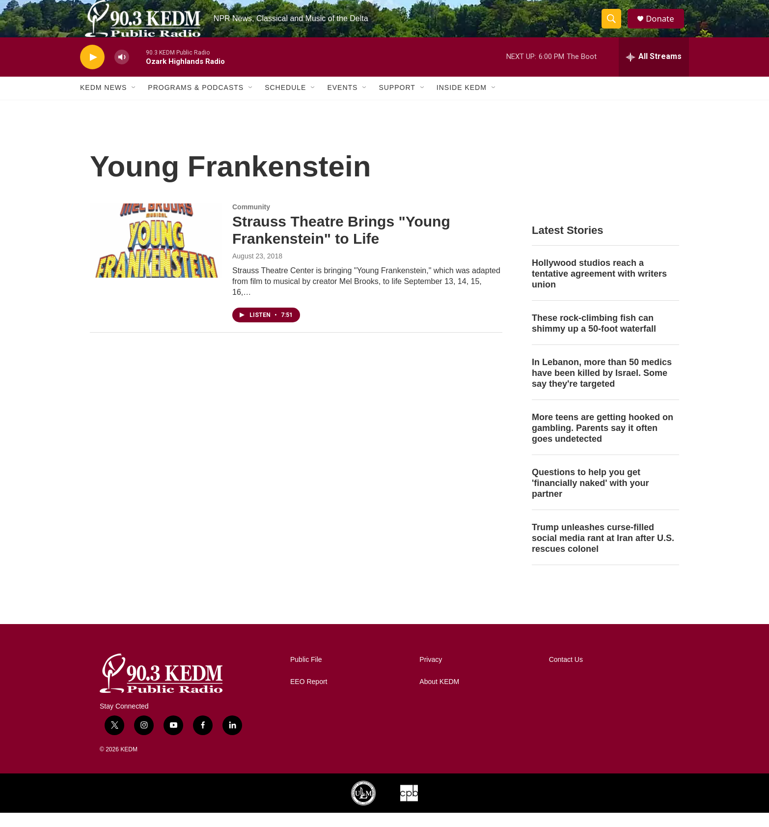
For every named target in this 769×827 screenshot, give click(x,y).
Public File (306, 674)
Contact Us (566, 674)
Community (251, 222)
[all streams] (654, 71)
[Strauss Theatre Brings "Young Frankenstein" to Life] (156, 255)
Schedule (285, 102)
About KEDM (439, 696)
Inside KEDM (462, 102)
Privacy (430, 674)
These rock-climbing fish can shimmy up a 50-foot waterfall (594, 338)
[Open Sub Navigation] (134, 102)
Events (342, 102)
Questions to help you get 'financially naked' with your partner (590, 497)
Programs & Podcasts (196, 102)
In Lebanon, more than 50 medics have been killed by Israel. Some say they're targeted (602, 387)
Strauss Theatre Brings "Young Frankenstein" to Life (341, 244)
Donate (664, 26)
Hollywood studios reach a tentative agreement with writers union (599, 288)
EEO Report (308, 696)
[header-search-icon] (614, 26)
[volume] (121, 71)
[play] (92, 71)
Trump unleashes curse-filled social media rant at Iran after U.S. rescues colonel (603, 552)
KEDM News (103, 102)
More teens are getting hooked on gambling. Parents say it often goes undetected (602, 442)
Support (397, 102)
